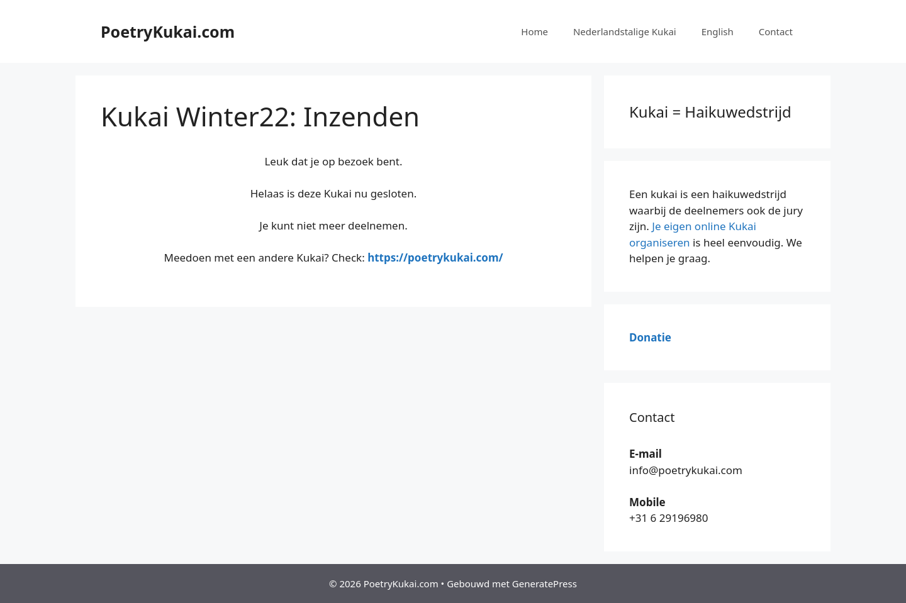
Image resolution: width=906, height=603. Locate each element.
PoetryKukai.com (168, 31)
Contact (776, 31)
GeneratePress (544, 583)
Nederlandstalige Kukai (624, 31)
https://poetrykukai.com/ (435, 257)
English (718, 31)
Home (534, 31)
